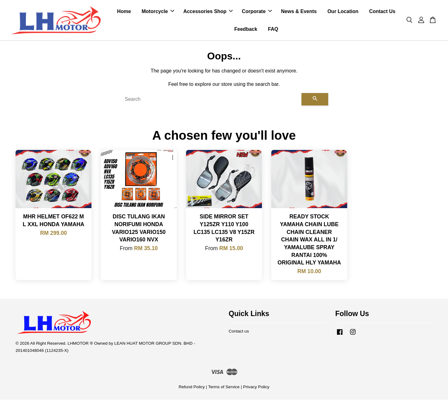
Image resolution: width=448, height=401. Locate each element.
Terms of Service (224, 388)
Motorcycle (158, 12)
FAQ (273, 29)
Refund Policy (192, 388)
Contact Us (382, 12)
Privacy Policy (256, 388)
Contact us (239, 332)
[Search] (210, 100)
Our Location (342, 12)
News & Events (299, 12)
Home (124, 12)
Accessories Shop (208, 12)
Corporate (257, 12)
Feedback (245, 29)
